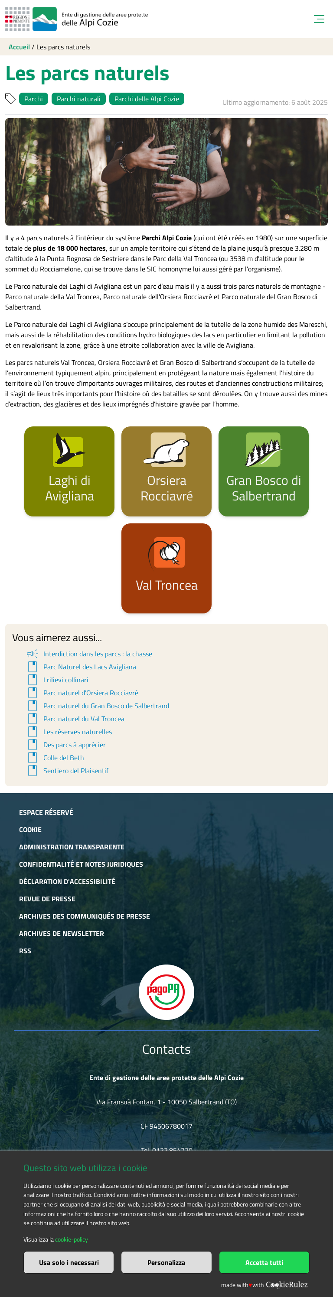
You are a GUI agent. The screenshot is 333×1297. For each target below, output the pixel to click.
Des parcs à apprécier (65, 744)
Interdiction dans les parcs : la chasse (88, 653)
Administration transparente (71, 847)
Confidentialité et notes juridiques (81, 864)
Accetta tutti (264, 1262)
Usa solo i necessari (69, 1262)
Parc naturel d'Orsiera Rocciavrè (81, 692)
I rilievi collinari (56, 679)
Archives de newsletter (61, 933)
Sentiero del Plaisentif (66, 770)
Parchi (33, 99)
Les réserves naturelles (68, 731)
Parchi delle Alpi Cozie (146, 99)
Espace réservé (46, 812)
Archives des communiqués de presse (84, 916)
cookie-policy (71, 1239)
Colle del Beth (54, 757)
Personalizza (166, 1262)
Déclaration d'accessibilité (67, 881)
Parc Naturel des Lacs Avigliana (80, 666)
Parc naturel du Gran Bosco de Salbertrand (97, 705)
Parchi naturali (79, 99)
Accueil (19, 47)
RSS (25, 950)
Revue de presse (47, 899)
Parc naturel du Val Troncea (74, 718)
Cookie (30, 829)
